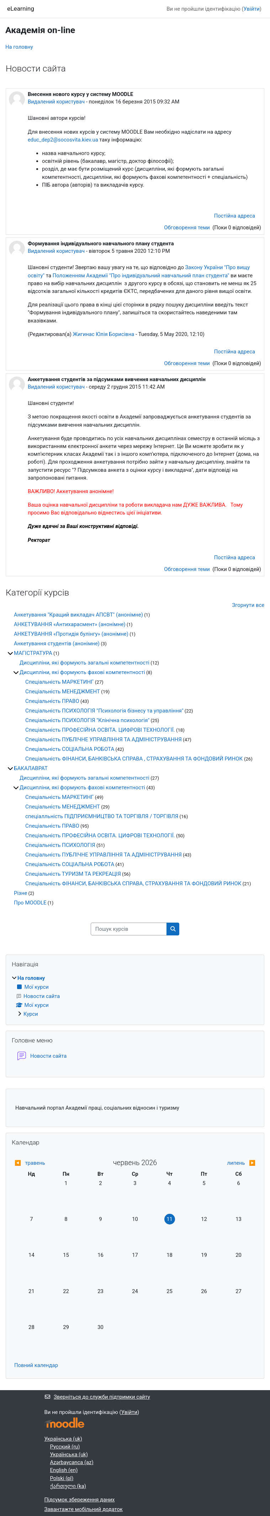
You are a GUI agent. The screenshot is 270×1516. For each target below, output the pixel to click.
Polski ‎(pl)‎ (62, 1478)
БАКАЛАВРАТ (31, 768)
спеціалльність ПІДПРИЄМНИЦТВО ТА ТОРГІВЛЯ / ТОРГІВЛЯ (101, 816)
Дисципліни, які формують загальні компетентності (84, 663)
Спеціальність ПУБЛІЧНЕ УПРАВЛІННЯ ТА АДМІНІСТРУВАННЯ (103, 739)
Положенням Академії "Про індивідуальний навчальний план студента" (141, 275)
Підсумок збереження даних (79, 1499)
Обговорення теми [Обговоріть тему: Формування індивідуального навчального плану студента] (187, 363)
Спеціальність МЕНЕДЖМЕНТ (62, 691)
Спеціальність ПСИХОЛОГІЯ (60, 845)
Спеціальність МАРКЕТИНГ (59, 682)
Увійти (252, 9)
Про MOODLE (30, 903)
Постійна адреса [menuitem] (234, 216)
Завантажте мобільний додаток (83, 1509)
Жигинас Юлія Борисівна (103, 334)
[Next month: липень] (225, 1163)
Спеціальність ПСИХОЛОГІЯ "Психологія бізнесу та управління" (104, 711)
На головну (19, 47)
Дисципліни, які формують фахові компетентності (82, 672)
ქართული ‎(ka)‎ (68, 1486)
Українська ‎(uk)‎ (63, 1439)
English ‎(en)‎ (64, 1470)
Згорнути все (248, 605)
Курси (30, 1014)
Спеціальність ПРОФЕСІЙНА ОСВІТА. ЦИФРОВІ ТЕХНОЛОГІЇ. (100, 730)
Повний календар (36, 1365)
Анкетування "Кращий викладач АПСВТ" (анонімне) (78, 615)
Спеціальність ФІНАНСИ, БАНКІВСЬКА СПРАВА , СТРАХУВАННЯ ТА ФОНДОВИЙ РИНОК (134, 759)
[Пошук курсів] (129, 929)
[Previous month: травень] (44, 1163)
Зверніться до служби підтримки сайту (97, 1397)
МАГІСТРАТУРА (33, 653)
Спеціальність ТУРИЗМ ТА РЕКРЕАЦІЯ (73, 874)
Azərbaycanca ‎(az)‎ (72, 1462)
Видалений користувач (56, 101)
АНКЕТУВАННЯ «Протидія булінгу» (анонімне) (71, 634)
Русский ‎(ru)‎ (65, 1446)
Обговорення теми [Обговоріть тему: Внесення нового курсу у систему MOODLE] (187, 227)
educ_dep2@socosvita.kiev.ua (63, 140)
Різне (20, 893)
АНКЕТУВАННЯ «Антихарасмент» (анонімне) (70, 624)
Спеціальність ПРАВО (52, 701)
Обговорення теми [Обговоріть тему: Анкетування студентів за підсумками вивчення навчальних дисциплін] (187, 569)
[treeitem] (135, 996)
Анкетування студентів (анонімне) (57, 643)
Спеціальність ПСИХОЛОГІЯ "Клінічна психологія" (87, 720)
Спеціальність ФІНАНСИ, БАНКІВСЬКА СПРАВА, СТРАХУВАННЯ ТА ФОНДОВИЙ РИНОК (133, 883)
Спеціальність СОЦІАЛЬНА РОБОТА (69, 749)
